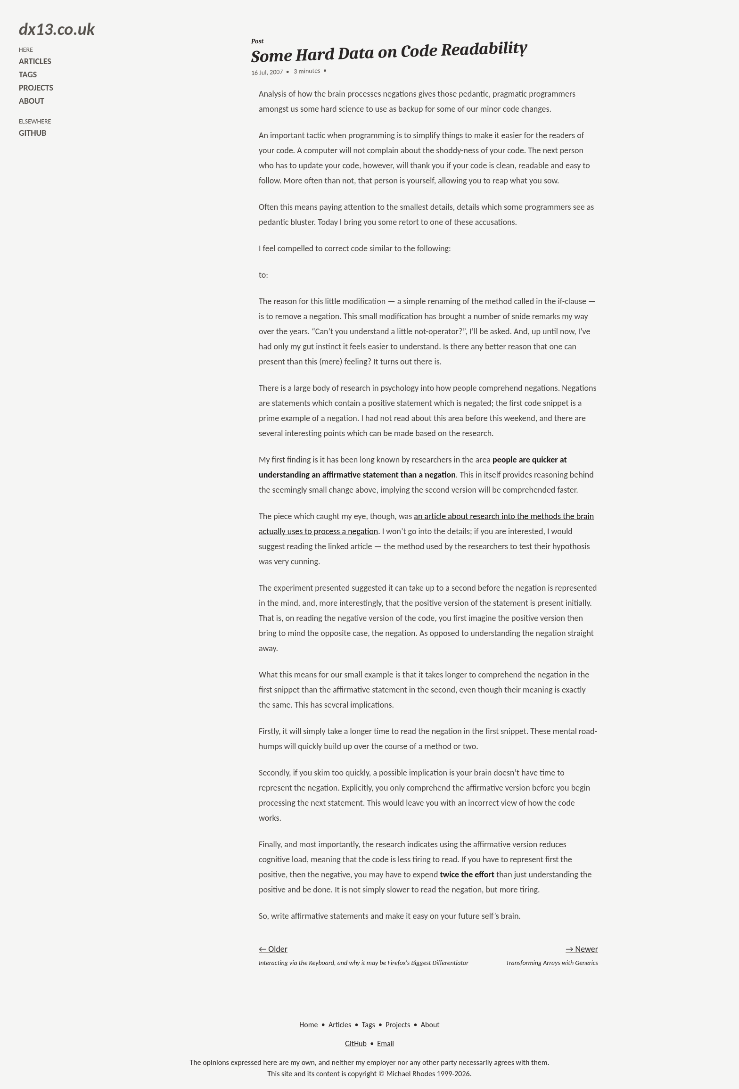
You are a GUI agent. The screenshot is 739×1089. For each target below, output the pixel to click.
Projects (398, 1024)
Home (308, 1024)
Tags (368, 1024)
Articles (339, 1024)
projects (36, 87)
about (31, 101)
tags (28, 74)
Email (385, 1043)
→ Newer (582, 949)
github (32, 133)
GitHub (356, 1043)
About (430, 1024)
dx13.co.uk (57, 29)
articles (35, 61)
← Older (273, 949)
